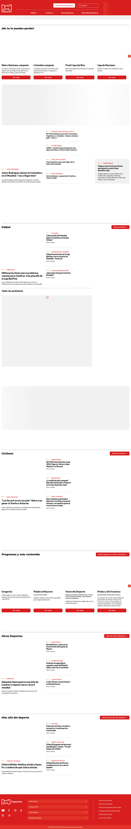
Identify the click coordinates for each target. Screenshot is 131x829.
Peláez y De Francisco (108, 591)
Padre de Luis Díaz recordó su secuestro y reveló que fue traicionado (58, 728)
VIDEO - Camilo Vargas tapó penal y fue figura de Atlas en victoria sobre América (61, 149)
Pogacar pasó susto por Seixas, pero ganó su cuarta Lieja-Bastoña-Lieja (110, 168)
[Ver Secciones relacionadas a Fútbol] (37, 13)
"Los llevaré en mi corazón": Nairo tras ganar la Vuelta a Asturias (22, 502)
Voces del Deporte (75, 591)
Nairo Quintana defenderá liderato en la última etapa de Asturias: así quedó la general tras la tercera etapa (58, 502)
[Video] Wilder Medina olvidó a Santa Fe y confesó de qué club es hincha (21, 766)
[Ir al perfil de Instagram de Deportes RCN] (15, 811)
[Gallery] (64, 56)
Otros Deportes (67, 13)
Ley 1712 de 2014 (105, 818)
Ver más (16, 77)
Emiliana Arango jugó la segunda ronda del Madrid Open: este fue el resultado (57, 665)
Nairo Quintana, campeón (15, 65)
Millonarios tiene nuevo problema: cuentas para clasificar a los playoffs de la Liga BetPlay (22, 275)
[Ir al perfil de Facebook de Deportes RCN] (8, 811)
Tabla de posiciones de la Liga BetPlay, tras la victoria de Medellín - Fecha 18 (58, 256)
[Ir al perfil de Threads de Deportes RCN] (9, 816)
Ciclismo (49, 13)
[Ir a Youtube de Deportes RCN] (3, 811)
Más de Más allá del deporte (114, 718)
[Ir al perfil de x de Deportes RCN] (3, 816)
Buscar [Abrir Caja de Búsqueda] (83, 5)
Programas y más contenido (21, 554)
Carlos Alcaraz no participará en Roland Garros (58, 683)
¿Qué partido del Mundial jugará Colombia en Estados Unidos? (57, 237)
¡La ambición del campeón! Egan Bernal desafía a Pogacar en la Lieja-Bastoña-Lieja (58, 482)
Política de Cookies (105, 814)
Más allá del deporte (90, 13)
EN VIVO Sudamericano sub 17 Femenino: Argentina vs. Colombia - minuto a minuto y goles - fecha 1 (62, 136)
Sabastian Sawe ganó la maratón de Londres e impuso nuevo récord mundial (20, 684)
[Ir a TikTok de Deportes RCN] (21, 811)
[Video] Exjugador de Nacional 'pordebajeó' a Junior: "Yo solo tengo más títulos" (58, 746)
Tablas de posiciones (64, 5)
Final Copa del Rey (75, 65)
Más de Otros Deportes (116, 636)
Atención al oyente (105, 800)
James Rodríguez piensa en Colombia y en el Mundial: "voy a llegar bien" (22, 174)
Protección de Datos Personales (110, 807)
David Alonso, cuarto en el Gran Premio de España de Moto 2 (57, 646)
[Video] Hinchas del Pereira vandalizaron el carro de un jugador (57, 765)
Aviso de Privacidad (105, 804)
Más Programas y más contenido (112, 554)
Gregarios (7, 591)
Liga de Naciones (106, 65)
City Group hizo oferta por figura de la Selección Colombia (60, 163)
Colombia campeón (44, 65)
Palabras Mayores (43, 591)
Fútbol (33, 13)
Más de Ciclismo (119, 453)
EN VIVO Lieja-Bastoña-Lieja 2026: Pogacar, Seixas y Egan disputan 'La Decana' (58, 464)
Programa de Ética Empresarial (109, 811)
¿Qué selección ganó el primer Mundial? (58, 274)
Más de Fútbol (120, 227)
